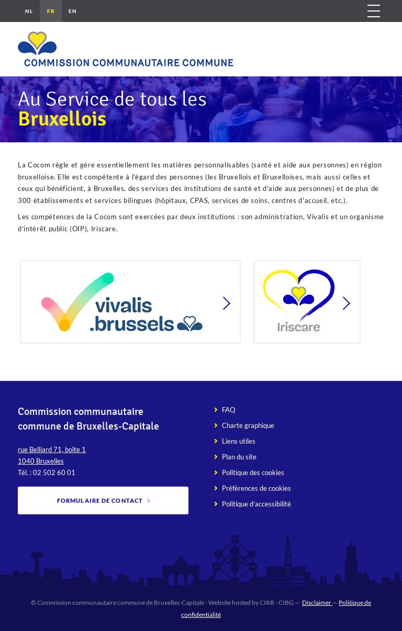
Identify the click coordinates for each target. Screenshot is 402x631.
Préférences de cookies (256, 488)
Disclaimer (317, 602)
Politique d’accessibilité (256, 504)
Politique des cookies (253, 472)
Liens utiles (238, 441)
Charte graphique (248, 425)
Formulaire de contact (100, 500)
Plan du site (239, 457)
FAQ (228, 409)
